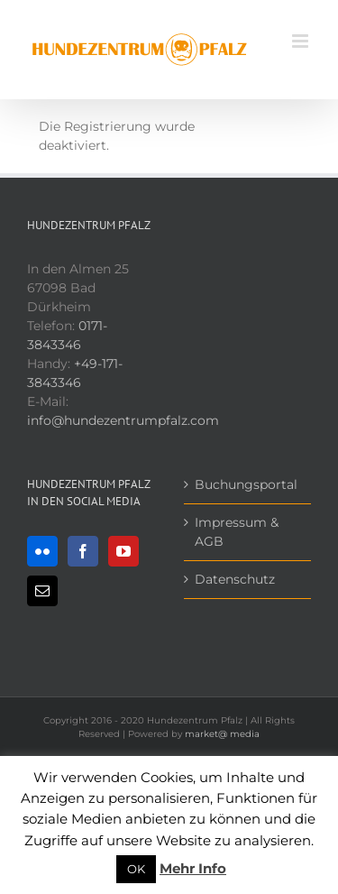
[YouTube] (123, 551)
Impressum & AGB (237, 531)
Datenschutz (235, 579)
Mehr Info (193, 868)
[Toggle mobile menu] (301, 41)
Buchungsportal (246, 484)
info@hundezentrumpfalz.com (123, 420)
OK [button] (136, 869)
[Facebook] (83, 551)
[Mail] (42, 591)
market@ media (222, 734)
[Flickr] (42, 551)
